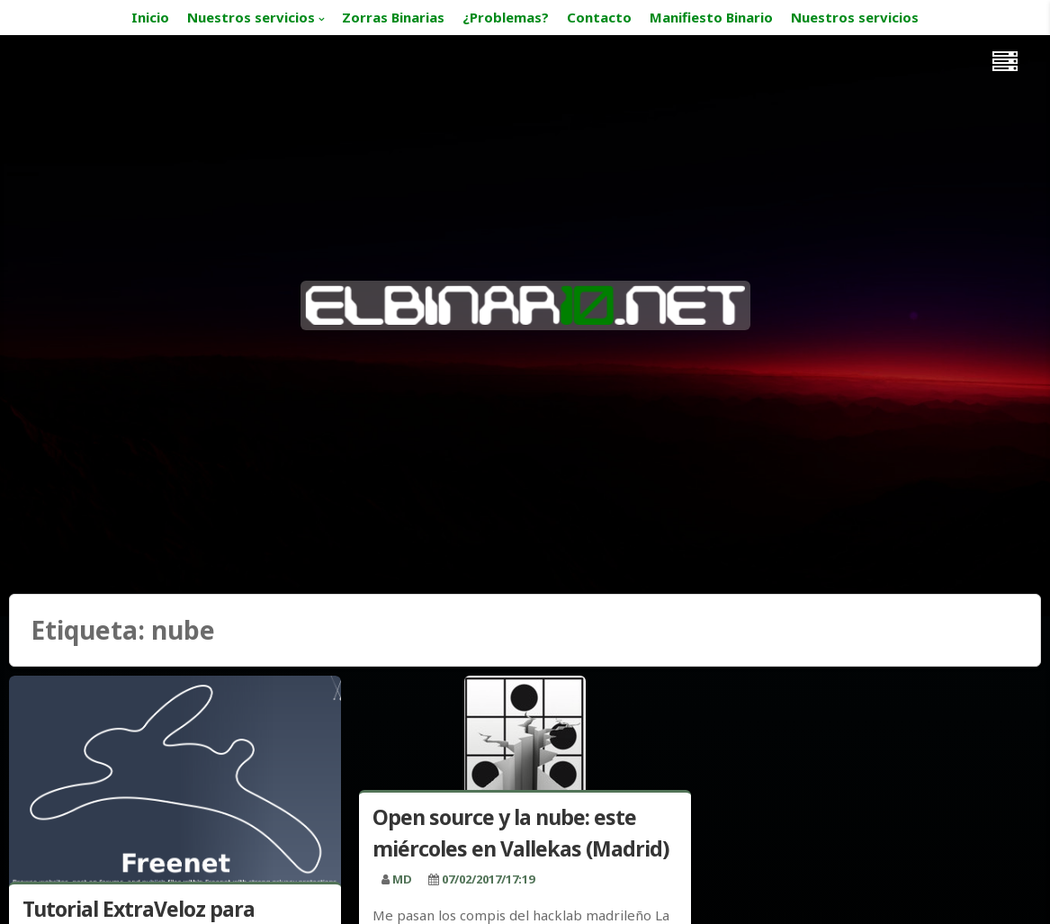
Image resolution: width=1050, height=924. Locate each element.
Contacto (599, 17)
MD (402, 879)
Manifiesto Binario (711, 17)
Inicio (150, 17)
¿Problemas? (505, 17)
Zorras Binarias (393, 17)
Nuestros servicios (251, 17)
